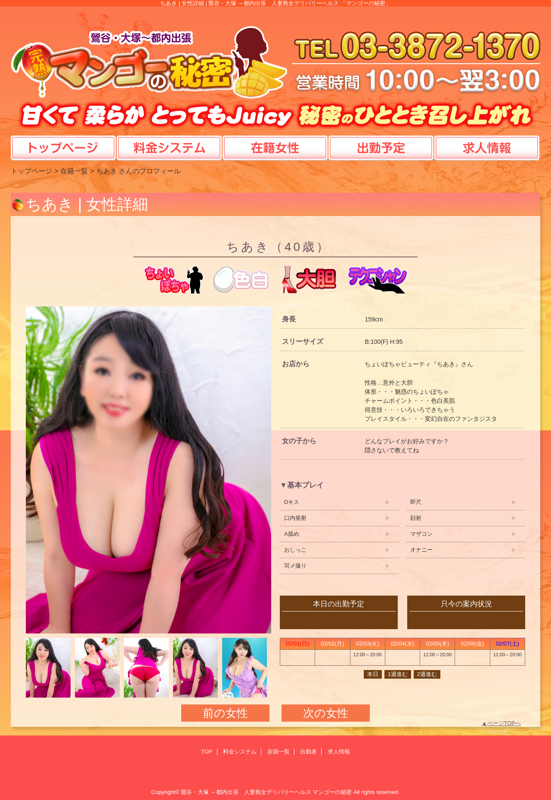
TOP (63, 139)
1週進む (398, 674)
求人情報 (339, 751)
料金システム (240, 751)
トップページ (31, 171)
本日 (372, 674)
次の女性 (325, 713)
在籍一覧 (74, 171)
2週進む (427, 674)
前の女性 (225, 713)
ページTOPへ (504, 723)
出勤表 (308, 751)
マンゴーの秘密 (332, 792)
